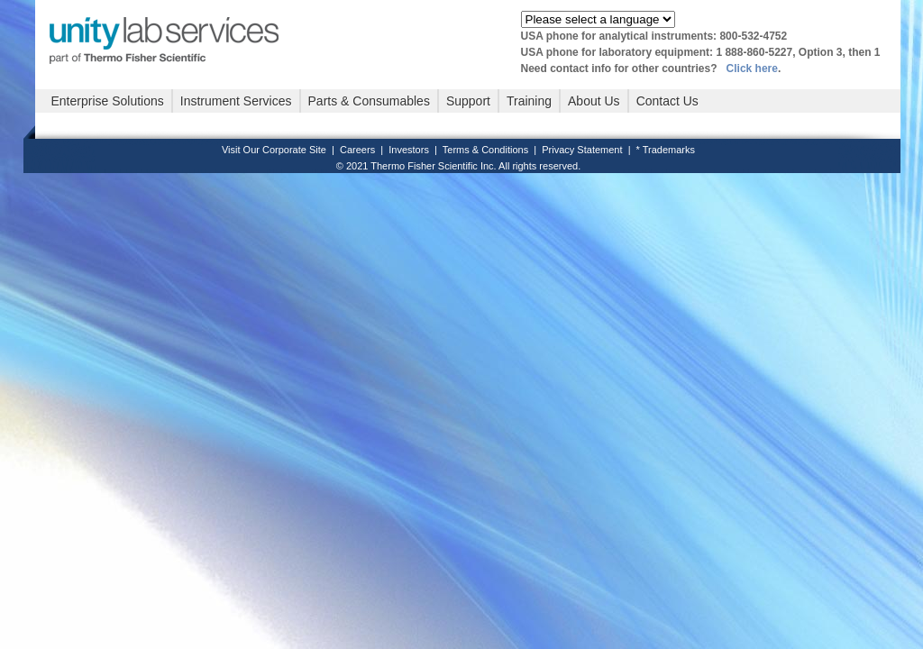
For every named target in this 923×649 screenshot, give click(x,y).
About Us (594, 101)
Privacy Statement (582, 149)
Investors (408, 149)
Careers (357, 149)
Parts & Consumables (369, 101)
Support (468, 101)
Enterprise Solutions (107, 101)
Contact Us (667, 101)
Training (529, 101)
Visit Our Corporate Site (274, 149)
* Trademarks (665, 149)
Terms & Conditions (485, 149)
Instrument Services (236, 101)
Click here (752, 68)
